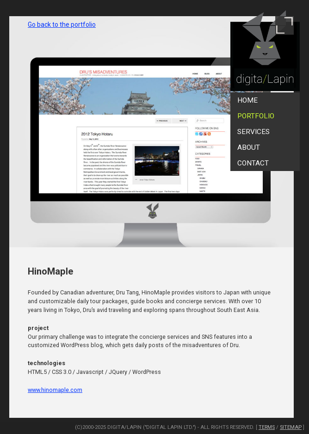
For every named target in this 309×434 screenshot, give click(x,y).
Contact (253, 163)
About (248, 147)
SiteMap (291, 427)
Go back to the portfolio (62, 24)
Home (247, 100)
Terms (267, 427)
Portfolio (255, 116)
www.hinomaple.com (55, 389)
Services (253, 132)
